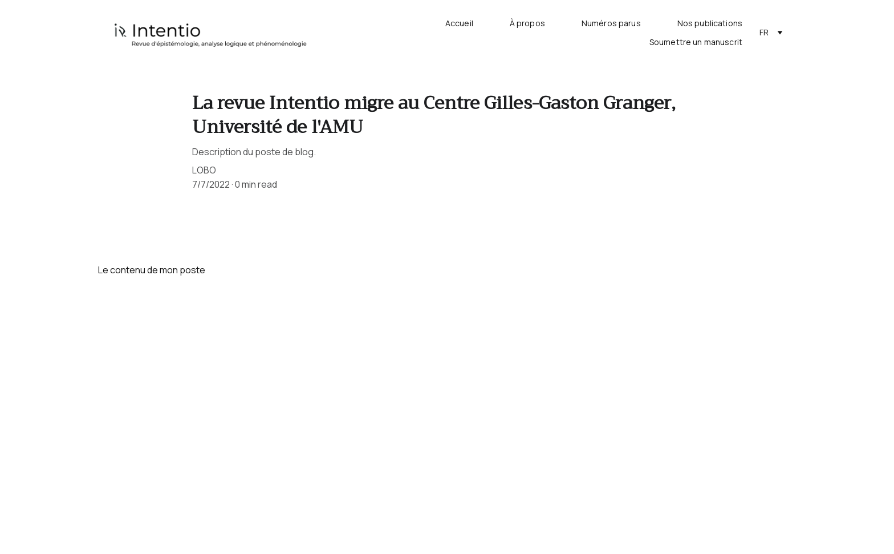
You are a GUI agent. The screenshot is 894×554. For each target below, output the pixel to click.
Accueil (459, 24)
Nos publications (709, 24)
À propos (527, 24)
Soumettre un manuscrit (695, 42)
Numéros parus (611, 24)
